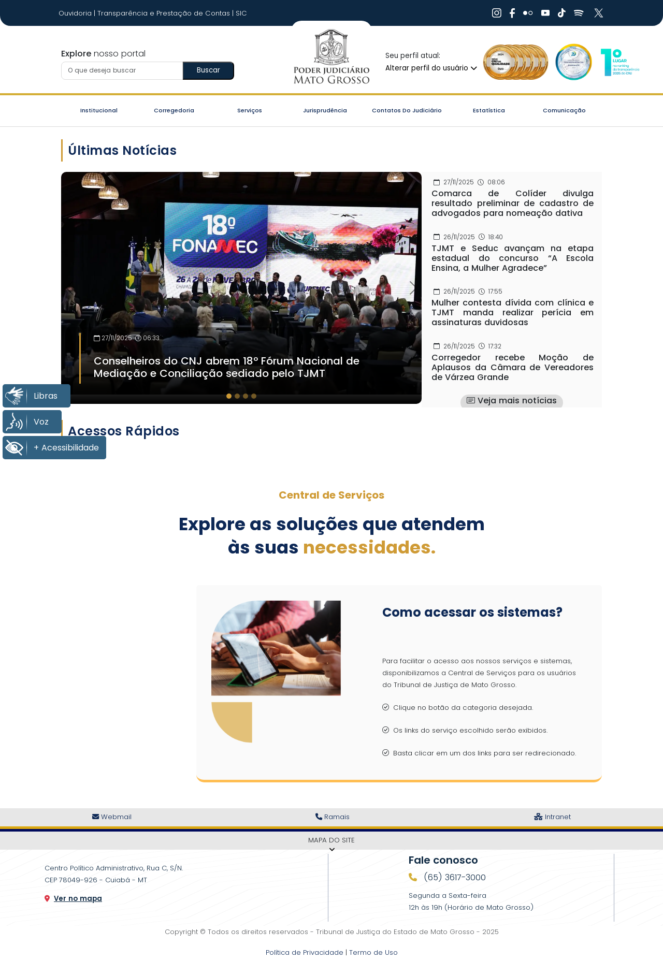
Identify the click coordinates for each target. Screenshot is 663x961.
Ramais (332, 817)
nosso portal (103, 54)
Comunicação (564, 110)
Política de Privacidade (304, 952)
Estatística (489, 110)
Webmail (112, 817)
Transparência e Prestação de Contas (164, 13)
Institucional (99, 110)
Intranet (552, 817)
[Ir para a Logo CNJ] (619, 62)
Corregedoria (174, 110)
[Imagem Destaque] (241, 283)
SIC (241, 13)
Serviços (249, 110)
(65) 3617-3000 (453, 877)
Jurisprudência (325, 110)
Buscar (208, 70)
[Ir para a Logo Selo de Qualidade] (516, 62)
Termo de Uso (373, 952)
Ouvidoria (76, 13)
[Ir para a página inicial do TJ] (331, 56)
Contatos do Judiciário (407, 110)
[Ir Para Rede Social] (497, 13)
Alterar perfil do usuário (431, 68)
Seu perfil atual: (412, 56)
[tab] (229, 396)
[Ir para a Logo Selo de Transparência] (572, 62)
